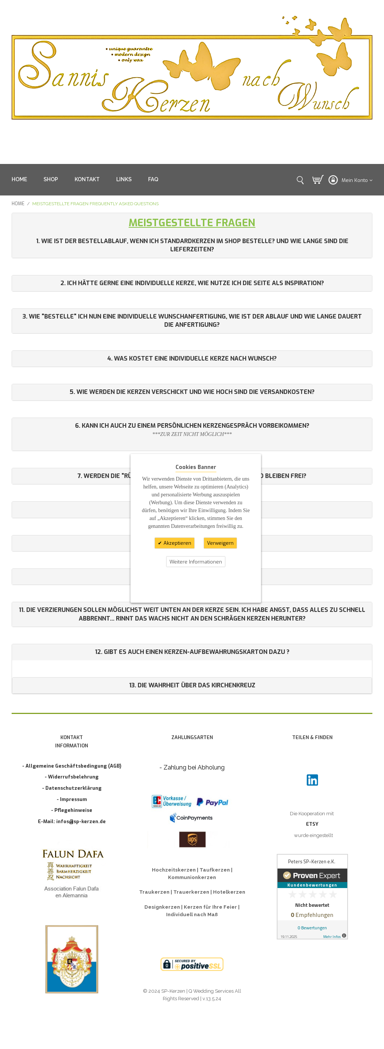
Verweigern (220, 543)
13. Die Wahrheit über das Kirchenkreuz (192, 685)
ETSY (312, 824)
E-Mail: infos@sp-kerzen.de (72, 821)
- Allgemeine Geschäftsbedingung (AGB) (72, 766)
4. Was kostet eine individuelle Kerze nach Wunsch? (192, 358)
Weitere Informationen (196, 561)
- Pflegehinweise (71, 810)
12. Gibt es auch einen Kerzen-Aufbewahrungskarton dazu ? (192, 652)
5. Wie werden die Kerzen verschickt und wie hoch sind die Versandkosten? (192, 392)
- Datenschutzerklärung (72, 788)
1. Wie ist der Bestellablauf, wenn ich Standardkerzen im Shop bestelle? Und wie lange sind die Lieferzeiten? (192, 245)
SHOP (51, 179)
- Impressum (72, 799)
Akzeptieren (176, 543)
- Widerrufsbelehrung (72, 777)
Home (18, 204)
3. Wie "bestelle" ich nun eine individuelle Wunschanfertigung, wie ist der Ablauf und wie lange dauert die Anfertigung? (192, 321)
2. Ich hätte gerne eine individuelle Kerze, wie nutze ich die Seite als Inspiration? (192, 283)
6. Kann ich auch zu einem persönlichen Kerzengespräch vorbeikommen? (192, 426)
